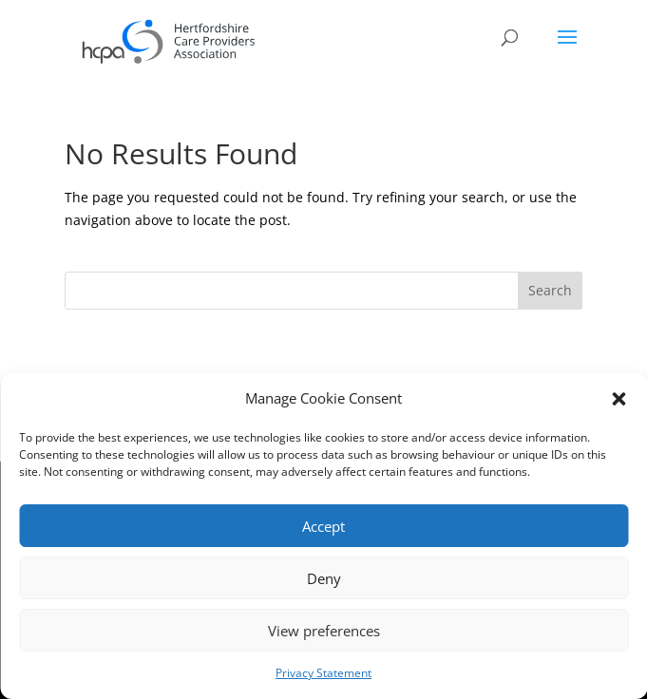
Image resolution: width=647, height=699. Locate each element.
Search (550, 290)
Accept (323, 526)
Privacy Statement (323, 673)
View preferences (324, 630)
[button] (618, 398)
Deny (324, 578)
